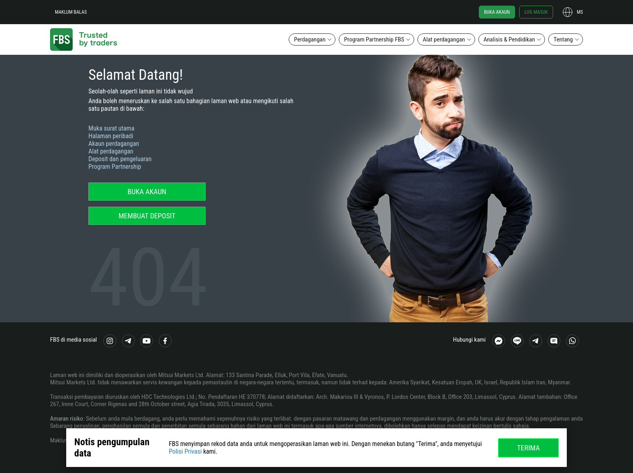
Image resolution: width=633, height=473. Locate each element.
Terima (528, 448)
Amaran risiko (66, 418)
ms (580, 12)
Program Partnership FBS (374, 39)
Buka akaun (497, 12)
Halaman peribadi (110, 136)
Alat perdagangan (444, 39)
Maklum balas (71, 12)
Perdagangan (309, 39)
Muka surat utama (111, 128)
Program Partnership (114, 166)
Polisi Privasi (185, 451)
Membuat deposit (146, 216)
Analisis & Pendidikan (509, 39)
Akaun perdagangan (113, 143)
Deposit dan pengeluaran (120, 159)
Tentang (563, 39)
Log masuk (536, 12)
